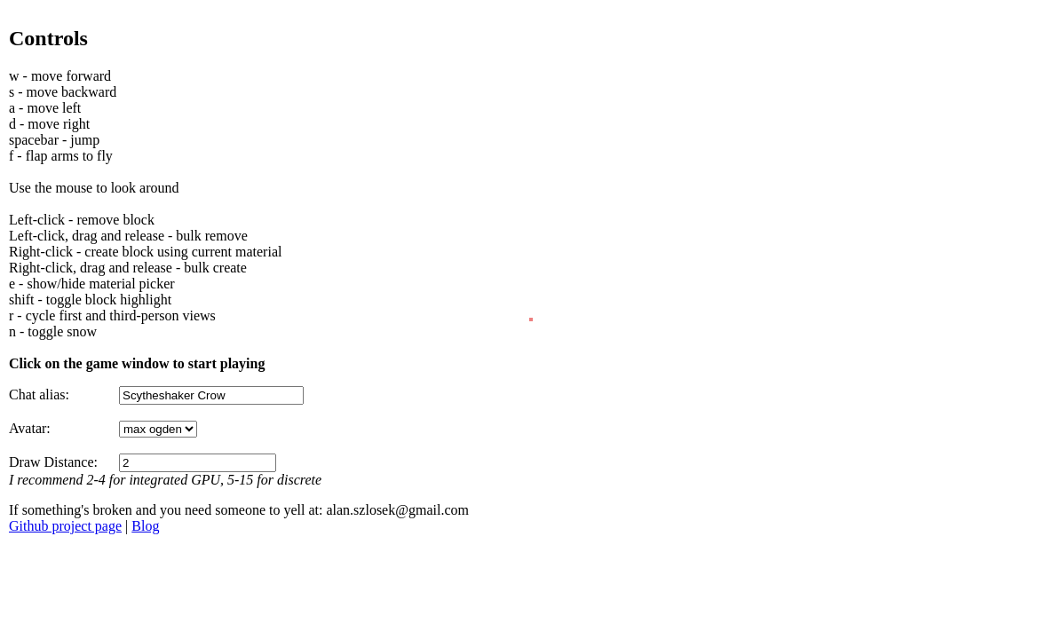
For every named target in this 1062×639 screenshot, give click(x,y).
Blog (145, 525)
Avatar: (30, 428)
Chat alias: (39, 394)
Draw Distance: (53, 461)
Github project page (65, 525)
